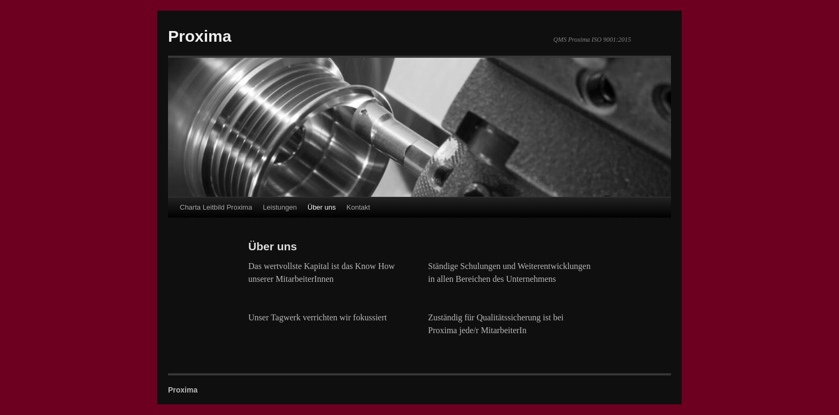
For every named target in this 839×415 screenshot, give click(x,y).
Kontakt (358, 207)
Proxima (199, 36)
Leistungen (280, 207)
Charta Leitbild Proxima (216, 207)
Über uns (322, 207)
